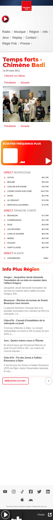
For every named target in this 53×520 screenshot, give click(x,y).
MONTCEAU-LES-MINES (27, 205)
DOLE (27, 225)
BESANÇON (27, 215)
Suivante (25, 82)
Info (46, 32)
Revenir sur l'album (14, 76)
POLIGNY (27, 243)
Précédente (10, 82)
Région (35, 32)
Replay (18, 37)
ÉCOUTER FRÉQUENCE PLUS (22, 143)
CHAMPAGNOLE (27, 220)
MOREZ (27, 238)
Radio (7, 32)
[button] (5, 514)
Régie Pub (10, 43)
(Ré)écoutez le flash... (15, 381)
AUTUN (27, 177)
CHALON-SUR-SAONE (27, 187)
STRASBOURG (27, 258)
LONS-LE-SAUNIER (27, 234)
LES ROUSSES (27, 229)
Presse (26, 43)
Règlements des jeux (39, 506)
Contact (32, 37)
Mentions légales (25, 506)
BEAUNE (27, 182)
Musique (20, 32)
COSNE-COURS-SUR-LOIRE (27, 191)
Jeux (6, 37)
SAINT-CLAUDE (27, 247)
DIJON (27, 196)
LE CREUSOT (27, 200)
